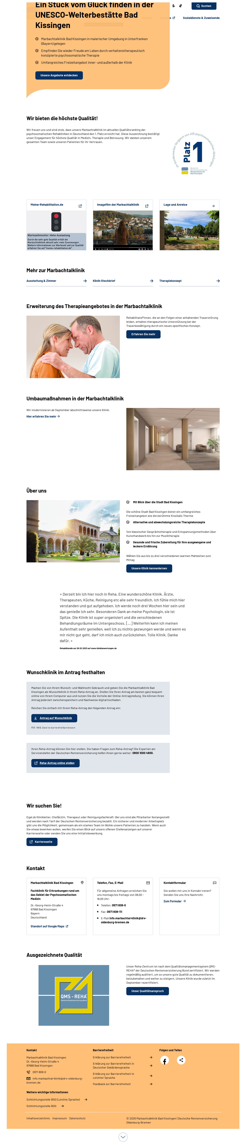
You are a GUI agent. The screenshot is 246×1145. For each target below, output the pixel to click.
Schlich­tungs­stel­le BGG (41, 1106)
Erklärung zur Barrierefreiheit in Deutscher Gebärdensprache (113, 1065)
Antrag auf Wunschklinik (56, 718)
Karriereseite (43, 841)
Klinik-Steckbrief (104, 280)
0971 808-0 (39, 1072)
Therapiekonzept (170, 280)
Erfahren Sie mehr (143, 334)
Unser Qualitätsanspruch (147, 991)
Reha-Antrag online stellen (57, 763)
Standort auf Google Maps (48, 926)
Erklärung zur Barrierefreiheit (112, 1057)
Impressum (59, 1118)
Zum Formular (173, 901)
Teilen (181, 1060)
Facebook (165, 1058)
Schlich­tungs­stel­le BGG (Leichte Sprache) (53, 1099)
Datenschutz (77, 1118)
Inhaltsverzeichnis (38, 1118)
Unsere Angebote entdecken (59, 75)
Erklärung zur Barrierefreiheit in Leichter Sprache (113, 1075)
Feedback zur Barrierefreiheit (112, 1084)
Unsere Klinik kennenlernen (149, 568)
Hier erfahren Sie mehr (41, 416)
